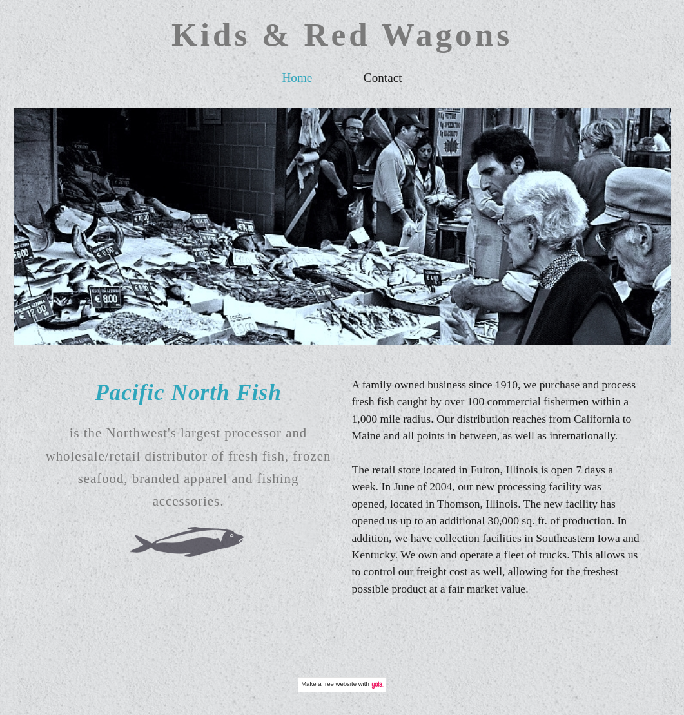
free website (340, 683)
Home (297, 77)
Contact (383, 77)
